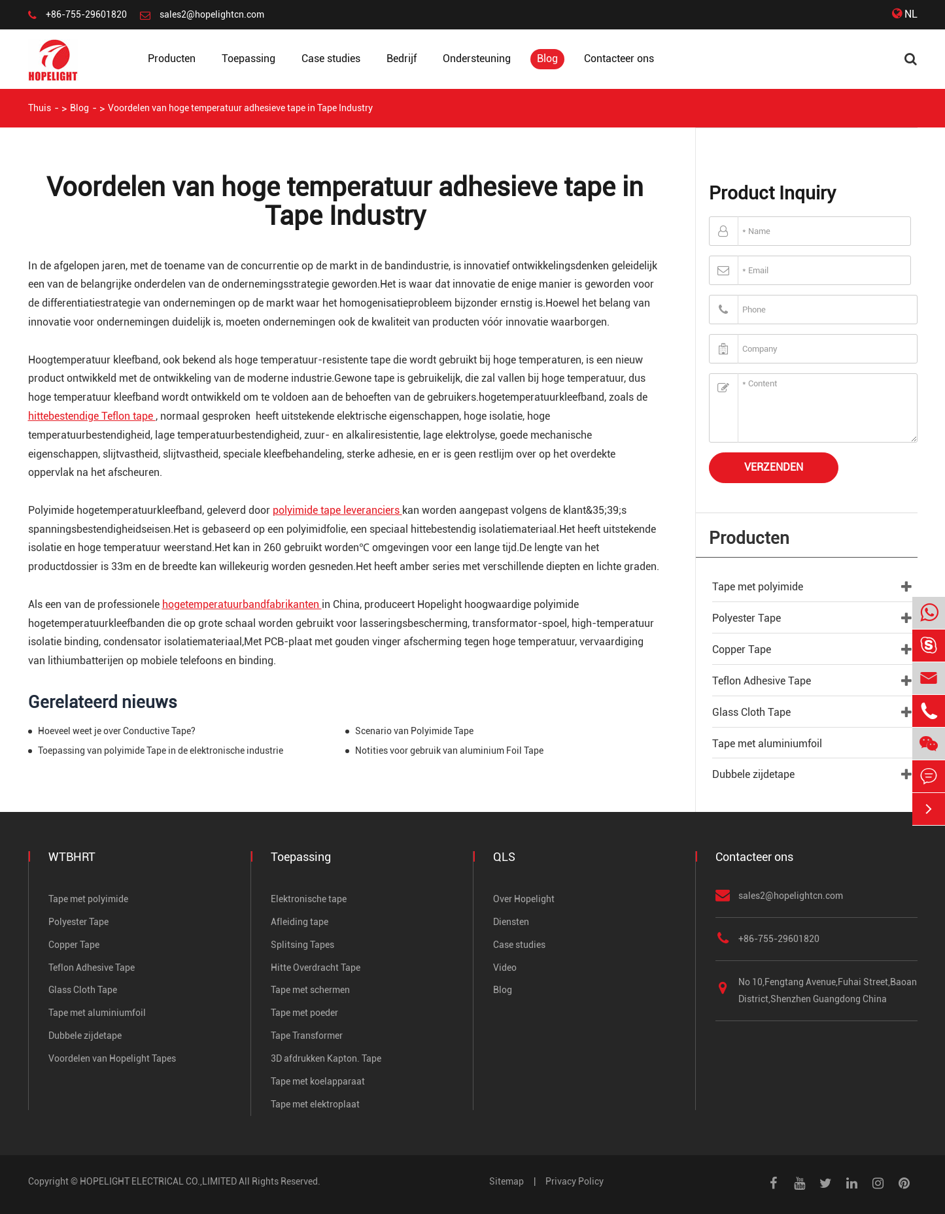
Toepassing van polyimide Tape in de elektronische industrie (160, 750)
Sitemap (506, 1181)
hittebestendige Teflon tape (92, 416)
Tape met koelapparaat (318, 1081)
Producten (172, 58)
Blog (547, 58)
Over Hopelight (524, 899)
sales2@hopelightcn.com (212, 14)
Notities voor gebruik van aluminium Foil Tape (449, 750)
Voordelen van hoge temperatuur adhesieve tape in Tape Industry (240, 108)
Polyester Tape (746, 618)
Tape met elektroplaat (315, 1104)
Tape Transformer (307, 1035)
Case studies (330, 58)
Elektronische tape (309, 899)
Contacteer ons (619, 58)
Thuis (39, 108)
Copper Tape (741, 649)
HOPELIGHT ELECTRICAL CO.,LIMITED (158, 1181)
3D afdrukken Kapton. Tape (326, 1058)
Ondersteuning (477, 58)
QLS (504, 857)
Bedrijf (402, 58)
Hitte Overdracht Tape (315, 967)
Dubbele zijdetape (753, 774)
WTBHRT (71, 857)
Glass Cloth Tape (751, 712)
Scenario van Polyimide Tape (414, 731)
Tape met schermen (310, 990)
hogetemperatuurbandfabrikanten (242, 604)
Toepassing (248, 58)
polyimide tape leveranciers (337, 510)
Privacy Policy (574, 1181)
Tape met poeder (304, 1012)
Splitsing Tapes (302, 944)
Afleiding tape (299, 922)
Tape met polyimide (757, 587)
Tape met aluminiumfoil (767, 743)
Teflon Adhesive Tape (761, 681)
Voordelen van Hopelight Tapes (112, 1058)
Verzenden (773, 467)
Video (505, 967)
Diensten (511, 922)
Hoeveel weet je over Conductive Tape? (117, 731)
